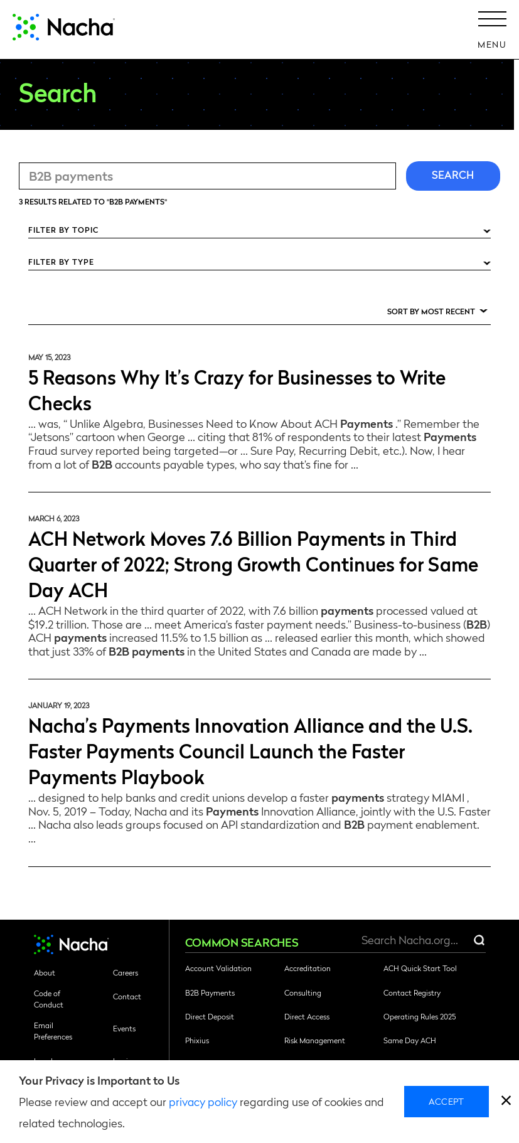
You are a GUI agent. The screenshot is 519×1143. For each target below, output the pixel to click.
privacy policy (203, 1101)
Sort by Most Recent (431, 311)
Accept (446, 1101)
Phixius (197, 1040)
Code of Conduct (48, 998)
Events (124, 1028)
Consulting (302, 992)
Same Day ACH (409, 1040)
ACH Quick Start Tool (420, 968)
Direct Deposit (209, 1016)
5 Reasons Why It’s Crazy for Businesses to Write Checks (237, 389)
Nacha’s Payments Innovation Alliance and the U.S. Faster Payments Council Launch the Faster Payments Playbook (250, 750)
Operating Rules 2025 (419, 1016)
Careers (125, 972)
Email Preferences (53, 1030)
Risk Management (314, 1040)
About (44, 972)
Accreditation (307, 968)
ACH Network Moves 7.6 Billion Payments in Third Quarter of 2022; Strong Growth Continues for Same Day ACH (253, 563)
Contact (127, 996)
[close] (506, 1102)
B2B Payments (210, 992)
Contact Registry (412, 992)
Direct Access (306, 1016)
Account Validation (218, 968)
